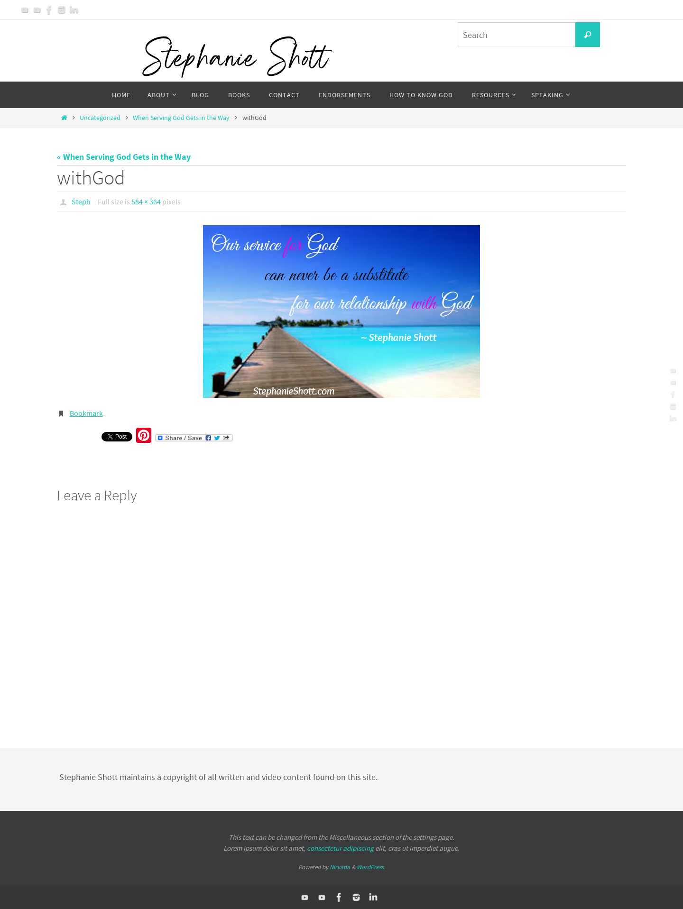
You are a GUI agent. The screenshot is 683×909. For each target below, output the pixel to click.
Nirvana (340, 867)
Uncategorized (100, 117)
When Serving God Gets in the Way (181, 117)
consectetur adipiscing (340, 848)
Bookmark (86, 413)
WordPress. (371, 867)
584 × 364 (146, 201)
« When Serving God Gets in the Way (124, 156)
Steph (81, 201)
